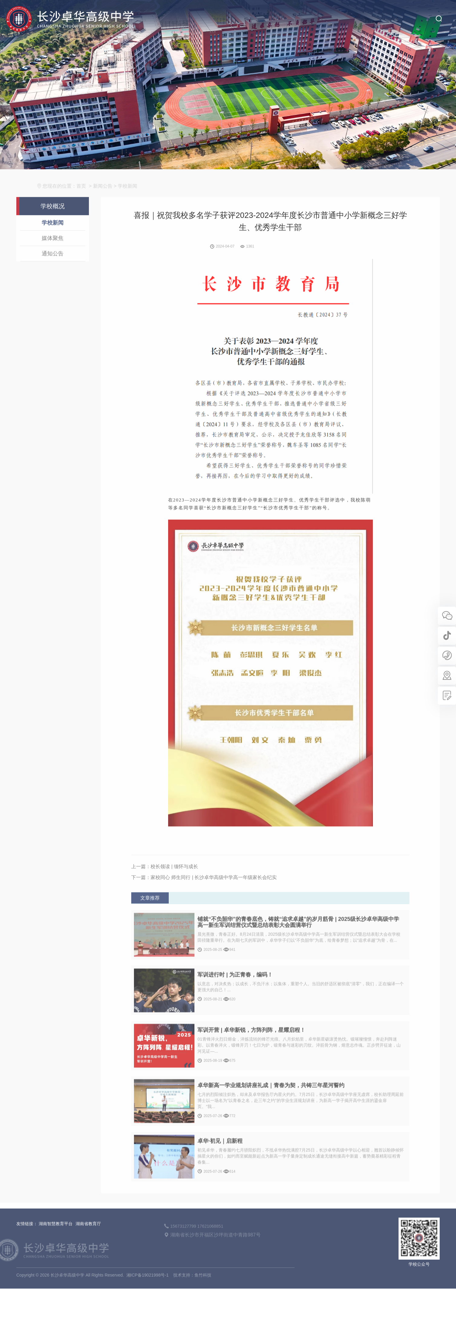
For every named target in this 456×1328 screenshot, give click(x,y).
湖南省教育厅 (88, 1246)
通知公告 (53, 276)
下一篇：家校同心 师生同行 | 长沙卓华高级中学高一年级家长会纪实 (204, 900)
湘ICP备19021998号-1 (147, 1297)
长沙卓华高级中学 (65, 14)
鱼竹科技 (202, 1297)
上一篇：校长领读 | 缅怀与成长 (164, 889)
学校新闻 (53, 245)
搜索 (438, 13)
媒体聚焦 (53, 261)
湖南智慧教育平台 (56, 1246)
